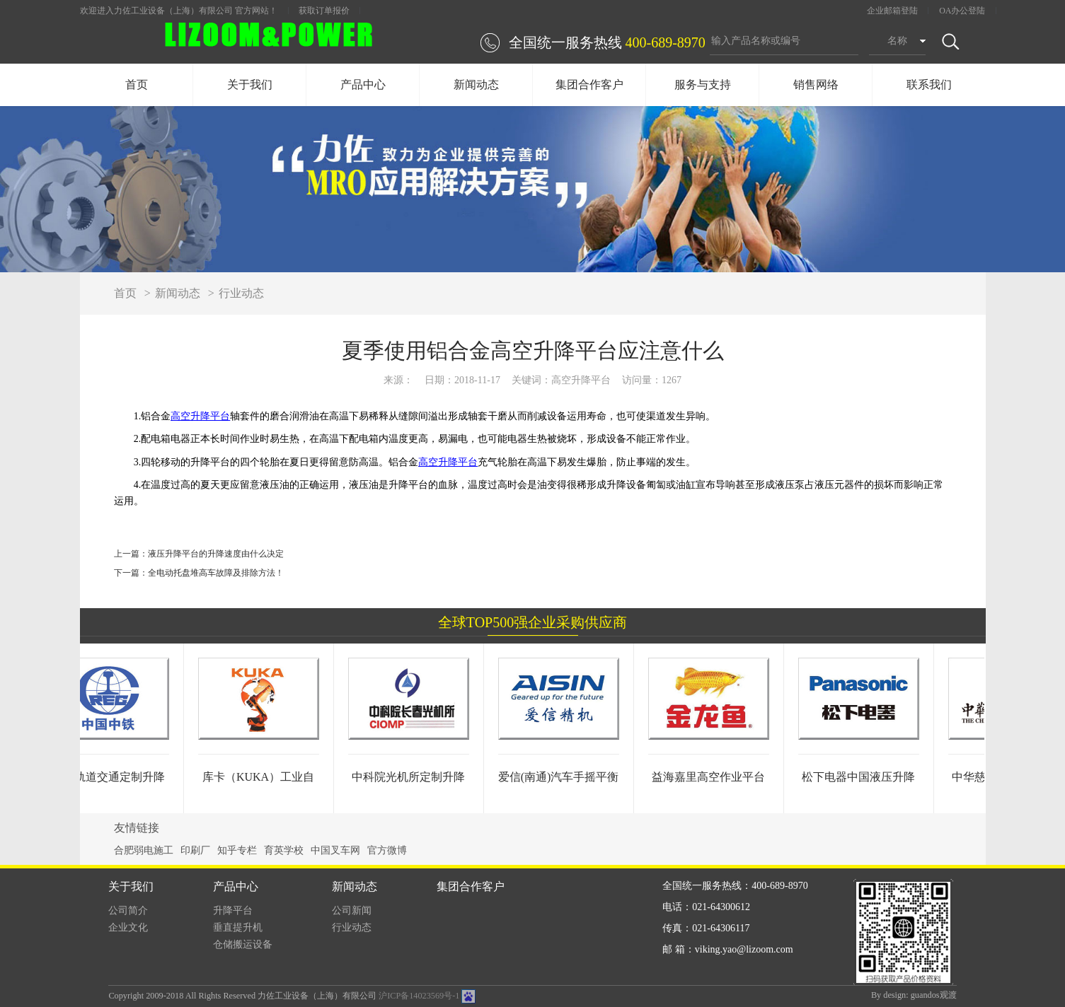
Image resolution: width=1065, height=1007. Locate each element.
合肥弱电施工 (143, 850)
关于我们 (249, 84)
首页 (136, 84)
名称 (897, 40)
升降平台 (233, 910)
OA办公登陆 (962, 11)
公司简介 (128, 910)
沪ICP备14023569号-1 (419, 996)
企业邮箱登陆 (892, 11)
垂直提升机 (238, 927)
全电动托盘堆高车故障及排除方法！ (216, 573)
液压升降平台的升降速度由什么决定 (216, 554)
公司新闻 (352, 910)
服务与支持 (702, 84)
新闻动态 (476, 84)
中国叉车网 (335, 850)
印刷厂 (195, 850)
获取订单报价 (324, 11)
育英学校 (284, 850)
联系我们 (929, 84)
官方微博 (387, 850)
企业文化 (128, 927)
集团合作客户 (589, 84)
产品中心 (363, 84)
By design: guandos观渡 (914, 995)
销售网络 (816, 84)
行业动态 (241, 293)
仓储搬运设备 (242, 944)
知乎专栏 (237, 850)
